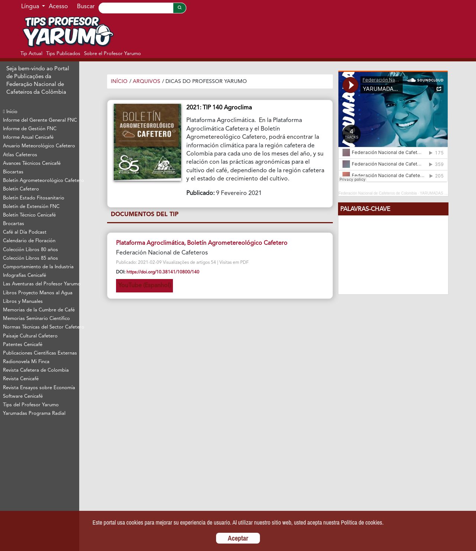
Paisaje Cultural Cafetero (30, 336)
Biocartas (13, 172)
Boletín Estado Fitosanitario (33, 198)
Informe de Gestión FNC (30, 128)
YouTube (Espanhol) (144, 286)
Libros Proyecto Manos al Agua (38, 293)
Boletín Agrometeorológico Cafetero (41, 180)
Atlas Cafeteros (20, 155)
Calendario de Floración (29, 240)
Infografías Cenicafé (24, 275)
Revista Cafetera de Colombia (36, 370)
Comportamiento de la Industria (38, 267)
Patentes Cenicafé (22, 344)
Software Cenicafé (23, 396)
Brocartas (13, 223)
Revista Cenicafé (21, 379)
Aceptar (238, 538)
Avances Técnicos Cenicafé (32, 163)
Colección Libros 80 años (30, 249)
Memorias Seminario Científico (36, 318)
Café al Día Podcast (24, 232)
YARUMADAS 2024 (436, 193)
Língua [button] (31, 7)
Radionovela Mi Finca (26, 361)
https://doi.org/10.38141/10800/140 (162, 272)
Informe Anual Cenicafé (28, 137)
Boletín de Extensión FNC (31, 206)
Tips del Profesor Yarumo (31, 405)
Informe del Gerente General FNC (40, 120)
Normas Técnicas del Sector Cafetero (41, 327)
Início (10, 111)
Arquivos (146, 81)
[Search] (136, 8)
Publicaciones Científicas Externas (40, 353)
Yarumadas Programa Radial (34, 413)
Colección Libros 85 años (30, 258)
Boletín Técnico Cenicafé (29, 215)
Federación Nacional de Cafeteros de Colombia (377, 193)
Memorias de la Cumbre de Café (39, 310)
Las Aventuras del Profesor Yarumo (41, 284)
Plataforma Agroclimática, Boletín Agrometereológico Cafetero (201, 243)
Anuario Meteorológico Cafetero (39, 146)
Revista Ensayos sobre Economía (39, 387)
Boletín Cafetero (21, 189)
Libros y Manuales (23, 301)
